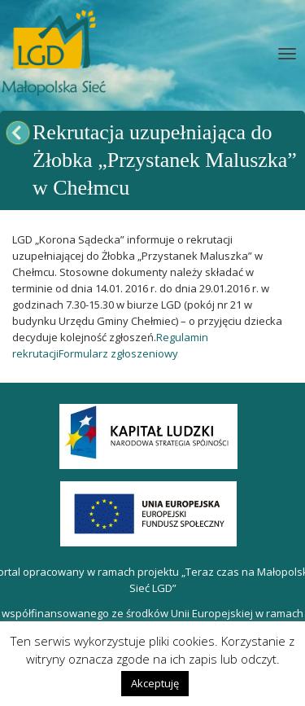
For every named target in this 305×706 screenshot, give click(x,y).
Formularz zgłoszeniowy (118, 353)
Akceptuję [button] (155, 683)
